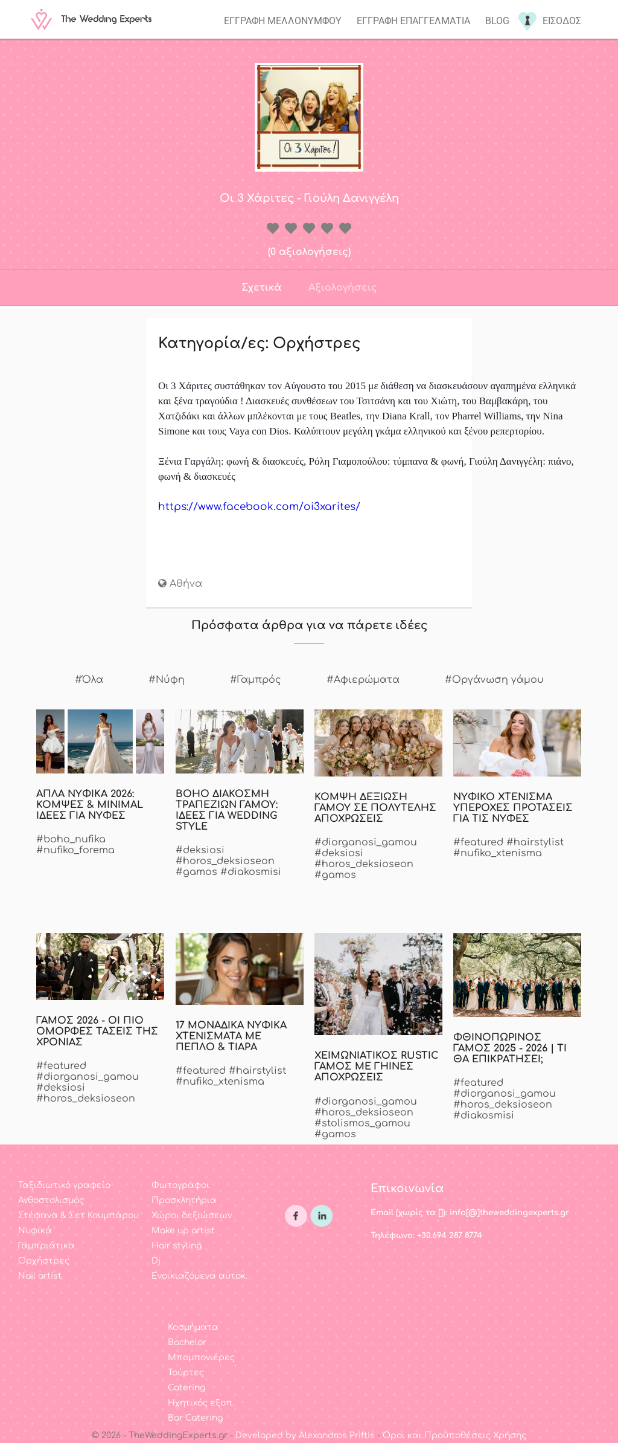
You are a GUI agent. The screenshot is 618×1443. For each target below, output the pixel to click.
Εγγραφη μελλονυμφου (283, 21)
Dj (156, 1260)
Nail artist (40, 1275)
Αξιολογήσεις (342, 287)
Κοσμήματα (193, 1327)
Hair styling (176, 1245)
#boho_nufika (71, 839)
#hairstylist (535, 842)
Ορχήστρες (43, 1260)
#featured (478, 842)
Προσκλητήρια (184, 1200)
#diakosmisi (250, 872)
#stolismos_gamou (362, 1123)
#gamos (196, 872)
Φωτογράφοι (180, 1185)
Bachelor (187, 1342)
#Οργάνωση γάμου (494, 679)
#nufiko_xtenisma (497, 853)
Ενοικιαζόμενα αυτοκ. (199, 1275)
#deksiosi (200, 850)
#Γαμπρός (255, 679)
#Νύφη (166, 679)
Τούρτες (186, 1372)
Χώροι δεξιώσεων (191, 1215)
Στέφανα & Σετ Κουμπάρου (78, 1215)
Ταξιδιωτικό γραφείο (64, 1185)
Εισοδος (562, 21)
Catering (186, 1387)
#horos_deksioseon (225, 861)
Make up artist (183, 1230)
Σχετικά (261, 287)
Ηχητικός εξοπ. (201, 1402)
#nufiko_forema (75, 850)
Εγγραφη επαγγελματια (413, 21)
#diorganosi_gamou (365, 842)
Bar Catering (195, 1417)
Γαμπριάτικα (46, 1245)
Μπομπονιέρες (201, 1357)
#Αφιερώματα (363, 679)
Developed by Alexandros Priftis (305, 1435)
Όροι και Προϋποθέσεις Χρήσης (454, 1435)
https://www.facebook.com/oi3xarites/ (259, 506)
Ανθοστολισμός (51, 1200)
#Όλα (89, 679)
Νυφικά (35, 1230)
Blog (497, 21)
